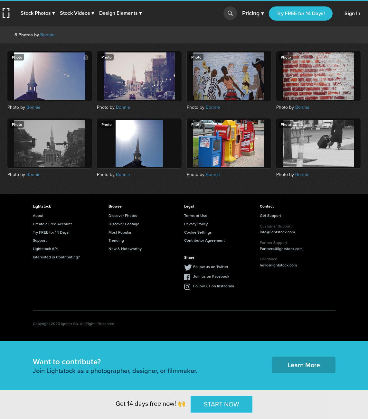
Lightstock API (45, 248)
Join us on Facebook (211, 276)
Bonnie (47, 35)
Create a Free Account (52, 224)
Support (40, 240)
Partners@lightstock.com (281, 248)
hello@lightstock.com (278, 265)
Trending (116, 240)
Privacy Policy (196, 224)
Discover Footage (124, 224)
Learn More (304, 364)
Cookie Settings (198, 232)
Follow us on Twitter (210, 266)
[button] (38, 13)
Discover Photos (123, 215)
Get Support (270, 215)
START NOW (221, 404)
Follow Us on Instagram (213, 286)
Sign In (352, 13)
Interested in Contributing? (56, 257)
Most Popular (120, 232)
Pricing (253, 13)
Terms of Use (195, 215)
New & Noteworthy (125, 248)
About (38, 215)
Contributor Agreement (204, 240)
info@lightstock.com (277, 232)
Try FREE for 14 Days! (301, 13)
